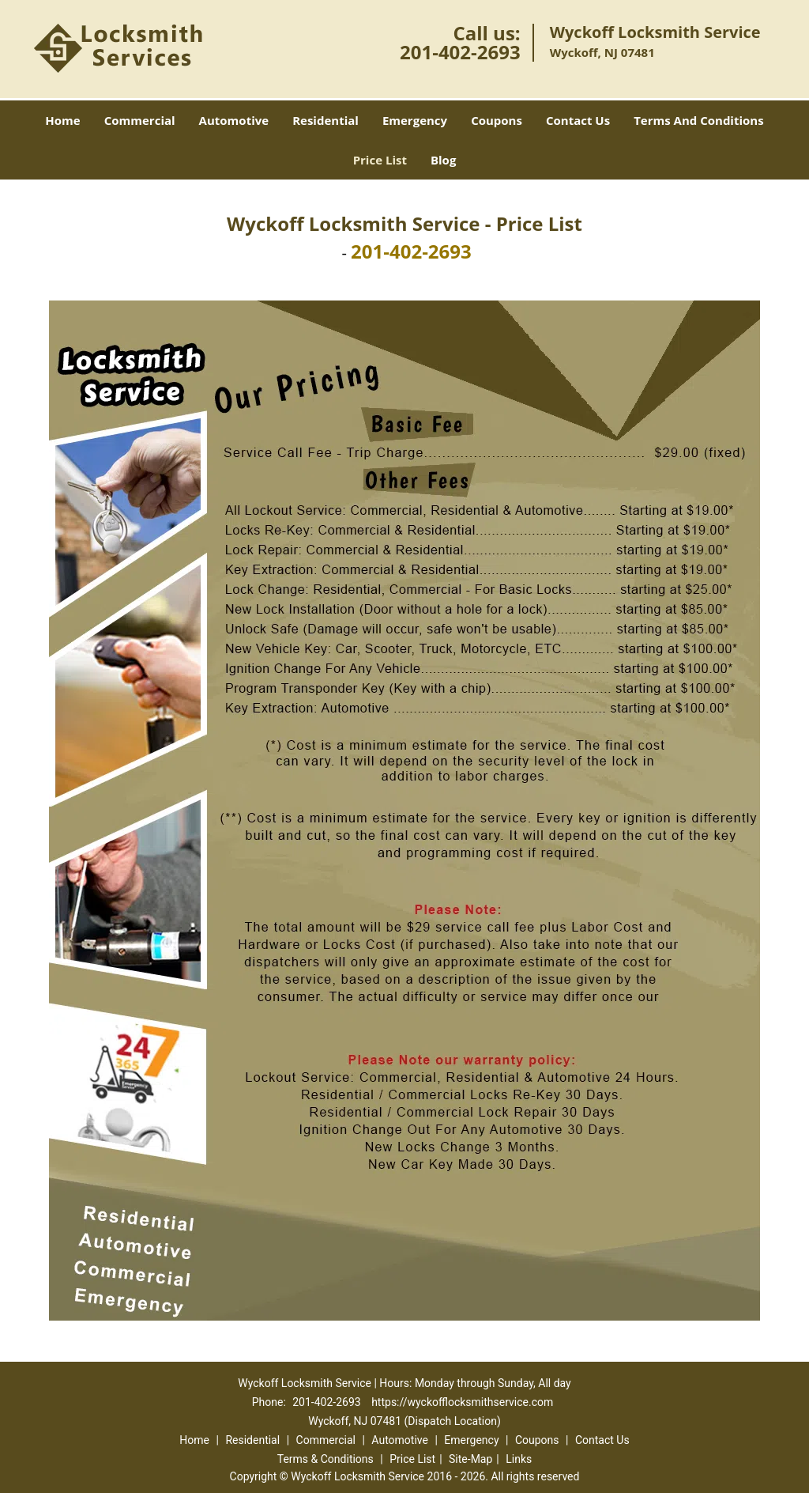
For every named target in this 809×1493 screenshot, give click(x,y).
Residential (325, 120)
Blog (443, 160)
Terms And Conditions (699, 120)
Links (519, 1459)
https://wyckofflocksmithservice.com (462, 1402)
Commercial (139, 120)
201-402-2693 (460, 52)
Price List (380, 160)
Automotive (234, 120)
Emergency (414, 120)
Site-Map (470, 1459)
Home (62, 120)
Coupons (496, 120)
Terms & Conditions (325, 1459)
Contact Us (578, 120)
